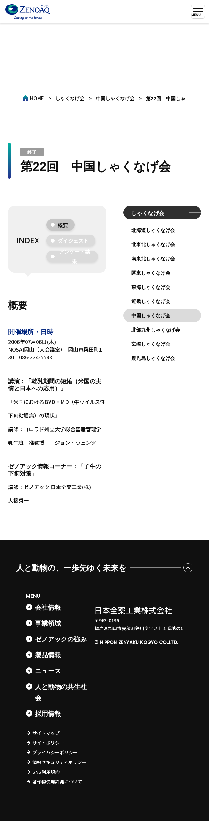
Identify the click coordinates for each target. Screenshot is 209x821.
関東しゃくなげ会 (150, 273)
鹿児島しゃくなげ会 (153, 358)
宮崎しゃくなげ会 (150, 344)
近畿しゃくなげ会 (150, 301)
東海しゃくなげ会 (150, 287)
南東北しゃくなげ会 (153, 258)
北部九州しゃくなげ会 (155, 330)
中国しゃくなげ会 (150, 315)
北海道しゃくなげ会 (153, 230)
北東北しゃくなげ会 (153, 244)
